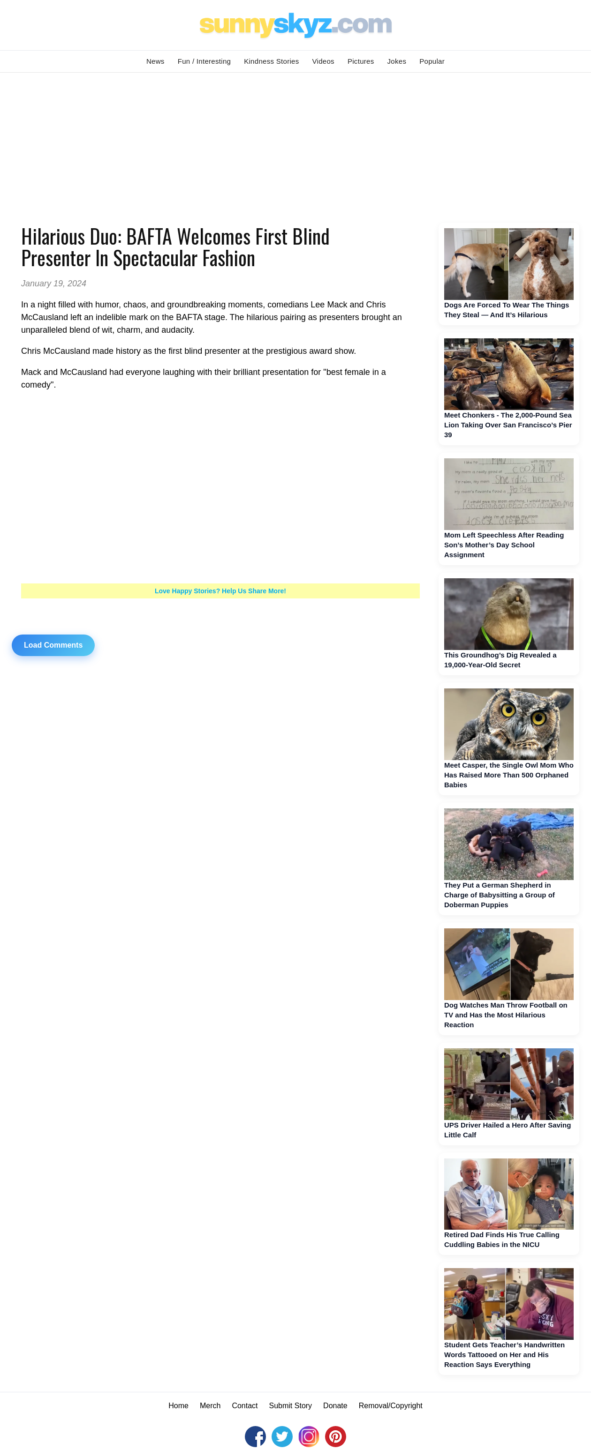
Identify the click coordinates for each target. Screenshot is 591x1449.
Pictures (361, 61)
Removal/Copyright (391, 1406)
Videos (323, 61)
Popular (432, 61)
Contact (245, 1406)
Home (178, 1406)
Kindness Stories (271, 61)
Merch (210, 1406)
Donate (335, 1406)
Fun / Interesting (204, 61)
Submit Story (290, 1406)
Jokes (397, 61)
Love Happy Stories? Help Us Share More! (220, 591)
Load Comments (53, 645)
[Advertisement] (295, 143)
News (155, 61)
